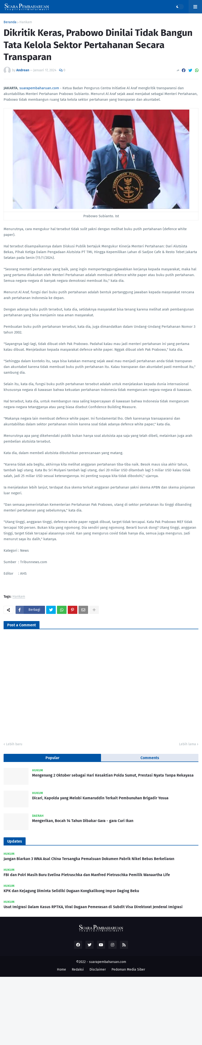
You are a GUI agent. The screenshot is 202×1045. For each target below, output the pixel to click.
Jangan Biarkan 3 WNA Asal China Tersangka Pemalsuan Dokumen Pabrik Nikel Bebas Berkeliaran (89, 858)
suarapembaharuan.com (39, 88)
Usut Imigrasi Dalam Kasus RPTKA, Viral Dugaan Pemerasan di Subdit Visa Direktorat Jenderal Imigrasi (93, 907)
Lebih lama (187, 744)
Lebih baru (14, 744)
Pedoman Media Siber (128, 969)
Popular (52, 758)
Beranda (10, 22)
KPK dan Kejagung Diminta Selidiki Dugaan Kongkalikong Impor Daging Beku (71, 891)
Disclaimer (98, 969)
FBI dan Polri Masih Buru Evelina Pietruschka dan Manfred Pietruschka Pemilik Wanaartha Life (87, 875)
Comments (149, 758)
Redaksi (78, 969)
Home (61, 969)
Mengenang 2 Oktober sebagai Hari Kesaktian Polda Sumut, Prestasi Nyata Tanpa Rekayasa (113, 775)
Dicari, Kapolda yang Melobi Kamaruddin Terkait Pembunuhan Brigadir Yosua (100, 798)
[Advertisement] (101, 1010)
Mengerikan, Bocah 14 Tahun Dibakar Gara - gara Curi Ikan (82, 820)
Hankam (25, 22)
